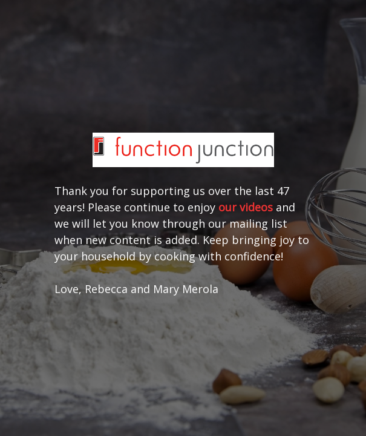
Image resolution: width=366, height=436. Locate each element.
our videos (245, 207)
